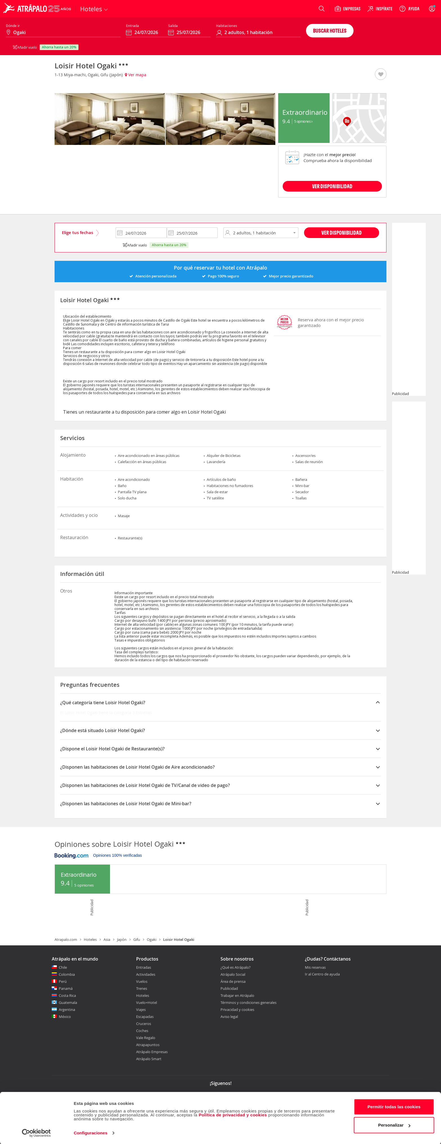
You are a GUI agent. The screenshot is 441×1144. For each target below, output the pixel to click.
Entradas (143, 967)
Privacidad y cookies (237, 1009)
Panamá (66, 988)
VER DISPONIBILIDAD (332, 186)
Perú (63, 981)
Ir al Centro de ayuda (322, 974)
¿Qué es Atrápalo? (235, 967)
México (65, 1016)
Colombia (67, 974)
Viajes (141, 1009)
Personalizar (394, 1125)
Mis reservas (315, 967)
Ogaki (151, 939)
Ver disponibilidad (341, 232)
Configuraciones (90, 1132)
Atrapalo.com (66, 939)
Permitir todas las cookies (394, 1106)
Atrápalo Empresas (152, 1051)
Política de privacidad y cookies (233, 1114)
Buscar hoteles (329, 30)
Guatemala (68, 1002)
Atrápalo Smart (148, 1058)
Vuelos (141, 981)
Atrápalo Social (232, 974)
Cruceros (143, 1023)
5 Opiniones (303, 121)
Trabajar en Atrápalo (237, 995)
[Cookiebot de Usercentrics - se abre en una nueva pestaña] (36, 1133)
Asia (107, 939)
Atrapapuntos (147, 1044)
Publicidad (229, 988)
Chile (63, 967)
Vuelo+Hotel (146, 1002)
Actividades (145, 974)
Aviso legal (229, 1016)
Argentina (67, 1009)
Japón (122, 939)
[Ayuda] (409, 8)
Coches (142, 1030)
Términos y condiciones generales (248, 1002)
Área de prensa (233, 981)
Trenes (141, 988)
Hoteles (90, 939)
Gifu (136, 939)
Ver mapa (135, 74)
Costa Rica (67, 995)
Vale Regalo (145, 1037)
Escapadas (145, 1016)
